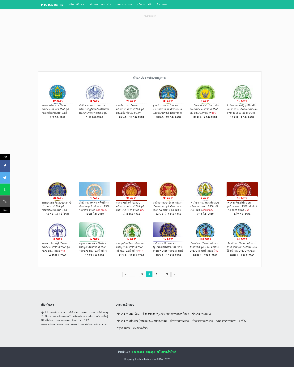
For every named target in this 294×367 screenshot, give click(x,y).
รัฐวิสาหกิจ (123, 327)
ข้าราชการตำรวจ (202, 320)
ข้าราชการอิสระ (201, 313)
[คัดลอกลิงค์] (5, 201)
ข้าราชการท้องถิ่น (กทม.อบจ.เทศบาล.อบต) (142, 320)
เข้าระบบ (161, 4)
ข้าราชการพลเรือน (128, 313)
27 (166, 274)
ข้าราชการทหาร (179, 320)
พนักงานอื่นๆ (140, 327)
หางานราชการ (52, 4)
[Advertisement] (150, 44)
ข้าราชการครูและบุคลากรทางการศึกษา (166, 313)
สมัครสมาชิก (144, 4)
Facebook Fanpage (143, 351)
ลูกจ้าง (242, 320)
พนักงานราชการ (226, 320)
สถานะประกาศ (99, 4)
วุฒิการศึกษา (76, 4)
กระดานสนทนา (124, 4)
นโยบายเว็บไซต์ (166, 351)
